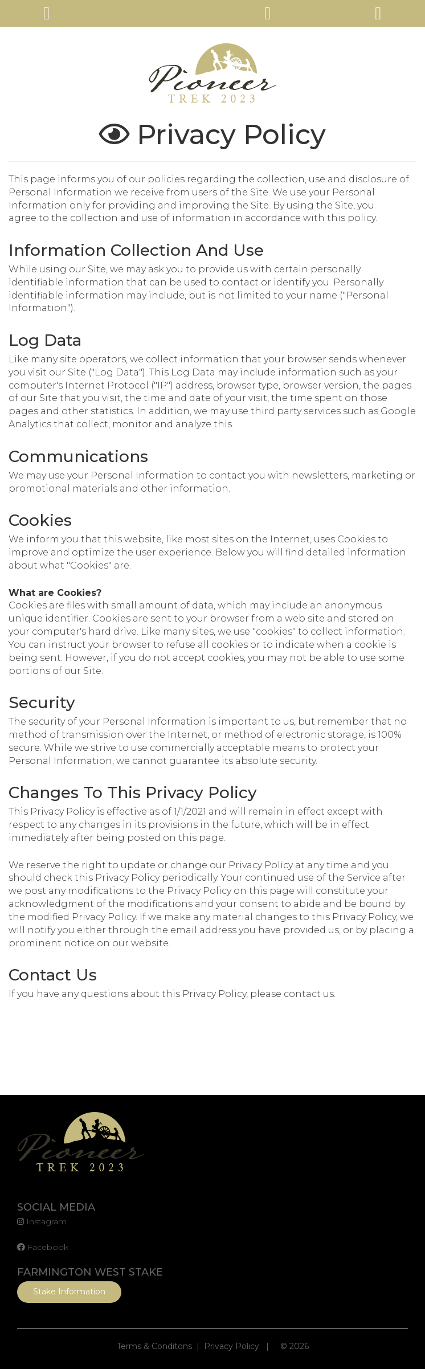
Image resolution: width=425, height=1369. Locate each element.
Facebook (42, 1247)
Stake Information (69, 1291)
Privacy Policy (231, 1346)
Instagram (42, 1221)
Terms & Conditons (154, 1346)
